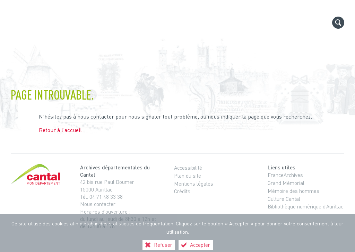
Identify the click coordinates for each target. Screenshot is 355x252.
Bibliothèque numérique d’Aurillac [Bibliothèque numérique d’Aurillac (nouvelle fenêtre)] (305, 206)
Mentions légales (193, 183)
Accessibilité (188, 168)
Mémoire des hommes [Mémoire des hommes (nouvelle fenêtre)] (293, 191)
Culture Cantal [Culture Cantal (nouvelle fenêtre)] (284, 199)
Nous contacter (97, 204)
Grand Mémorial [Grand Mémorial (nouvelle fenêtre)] (286, 183)
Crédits (182, 191)
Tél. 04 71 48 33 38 (101, 197)
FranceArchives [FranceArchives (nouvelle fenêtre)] (285, 175)
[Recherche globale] (338, 23)
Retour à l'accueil (60, 130)
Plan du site (187, 175)
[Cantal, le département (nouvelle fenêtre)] (37, 174)
